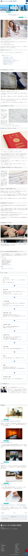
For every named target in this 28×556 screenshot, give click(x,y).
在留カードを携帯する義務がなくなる (9, 61)
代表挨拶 (16, 546)
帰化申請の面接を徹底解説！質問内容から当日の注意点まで (11, 421)
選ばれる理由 (17, 549)
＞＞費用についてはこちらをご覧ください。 (7, 268)
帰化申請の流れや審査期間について (7, 442)
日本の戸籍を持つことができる (8, 58)
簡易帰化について (4, 463)
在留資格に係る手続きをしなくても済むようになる (11, 60)
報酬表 (16, 545)
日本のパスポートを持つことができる (9, 59)
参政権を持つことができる (8, 64)
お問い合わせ (17, 552)
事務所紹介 (17, 548)
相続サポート (3, 549)
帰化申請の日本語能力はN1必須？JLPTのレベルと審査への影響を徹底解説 (13, 505)
